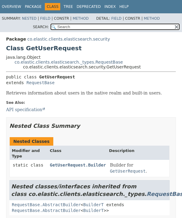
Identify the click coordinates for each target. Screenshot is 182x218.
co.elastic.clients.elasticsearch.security (68, 39)
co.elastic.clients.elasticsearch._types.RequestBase (69, 62)
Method (81, 18)
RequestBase (40, 82)
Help (124, 7)
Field (45, 18)
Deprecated (89, 7)
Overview (11, 7)
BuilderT (93, 204)
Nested (29, 18)
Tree (68, 7)
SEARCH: (41, 27)
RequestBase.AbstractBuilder (46, 204)
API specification (24, 109)
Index (110, 7)
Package (33, 7)
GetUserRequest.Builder (78, 165)
